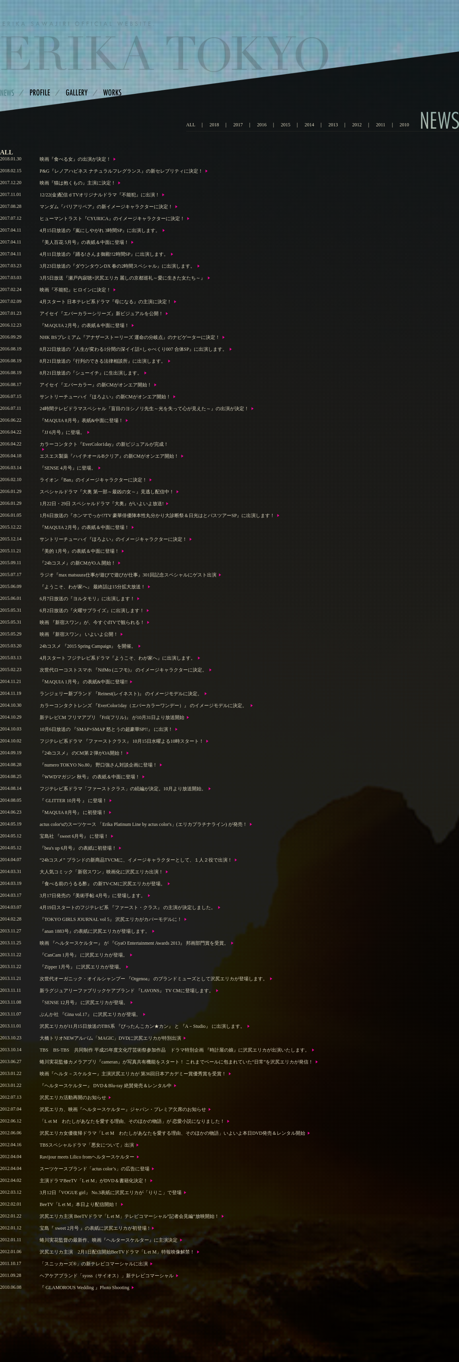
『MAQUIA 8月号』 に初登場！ (73, 812)
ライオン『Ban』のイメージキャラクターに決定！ (93, 480)
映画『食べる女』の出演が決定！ (75, 159)
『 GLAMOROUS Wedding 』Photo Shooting (84, 1287)
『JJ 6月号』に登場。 (62, 432)
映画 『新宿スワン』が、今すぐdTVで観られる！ (92, 622)
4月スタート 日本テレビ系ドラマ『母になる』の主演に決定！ (106, 301)
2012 (356, 124)
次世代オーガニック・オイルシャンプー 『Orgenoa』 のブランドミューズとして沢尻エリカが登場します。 (154, 979)
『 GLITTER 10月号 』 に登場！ (73, 800)
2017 (238, 124)
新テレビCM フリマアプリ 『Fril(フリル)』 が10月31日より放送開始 (112, 717)
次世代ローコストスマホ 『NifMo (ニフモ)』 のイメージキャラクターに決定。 (123, 670)
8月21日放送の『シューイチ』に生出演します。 (91, 373)
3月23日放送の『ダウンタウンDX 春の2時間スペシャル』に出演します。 (117, 266)
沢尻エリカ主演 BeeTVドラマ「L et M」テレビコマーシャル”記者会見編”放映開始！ (129, 1216)
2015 (285, 124)
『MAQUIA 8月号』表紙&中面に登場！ (81, 420)
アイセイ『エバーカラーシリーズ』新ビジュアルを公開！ (101, 313)
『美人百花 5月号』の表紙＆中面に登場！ (84, 242)
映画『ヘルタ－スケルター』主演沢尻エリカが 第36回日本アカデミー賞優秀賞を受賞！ (133, 1074)
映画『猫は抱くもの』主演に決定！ (78, 183)
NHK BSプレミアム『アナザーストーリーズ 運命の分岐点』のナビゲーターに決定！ (130, 337)
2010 (404, 124)
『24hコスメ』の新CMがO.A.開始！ (78, 563)
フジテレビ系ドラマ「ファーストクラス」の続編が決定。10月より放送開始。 (123, 788)
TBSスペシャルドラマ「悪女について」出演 (87, 1145)
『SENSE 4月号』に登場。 (68, 468)
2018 (214, 124)
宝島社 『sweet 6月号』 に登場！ (74, 836)
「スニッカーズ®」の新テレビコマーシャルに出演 (94, 1264)
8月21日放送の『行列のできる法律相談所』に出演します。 (103, 361)
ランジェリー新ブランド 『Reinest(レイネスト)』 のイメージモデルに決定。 (121, 693)
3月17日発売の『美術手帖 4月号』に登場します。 (92, 895)
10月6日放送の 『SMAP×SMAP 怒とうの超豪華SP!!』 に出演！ (106, 729)
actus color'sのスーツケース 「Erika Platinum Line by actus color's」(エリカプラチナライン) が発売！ (143, 824)
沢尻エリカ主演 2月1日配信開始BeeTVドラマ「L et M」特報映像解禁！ (117, 1252)
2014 (309, 124)
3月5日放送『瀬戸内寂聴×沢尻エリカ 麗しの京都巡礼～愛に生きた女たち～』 (122, 278)
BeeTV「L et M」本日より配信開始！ (79, 1204)
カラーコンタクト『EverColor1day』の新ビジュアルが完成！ (104, 444)
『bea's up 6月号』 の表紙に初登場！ (78, 848)
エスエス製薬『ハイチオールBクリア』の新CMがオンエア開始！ (109, 456)
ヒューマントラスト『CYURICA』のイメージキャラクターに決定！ (112, 218)
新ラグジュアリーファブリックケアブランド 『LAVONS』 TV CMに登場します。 (127, 990)
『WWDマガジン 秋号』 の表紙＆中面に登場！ (90, 777)
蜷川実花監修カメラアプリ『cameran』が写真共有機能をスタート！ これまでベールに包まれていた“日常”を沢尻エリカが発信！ (176, 1062)
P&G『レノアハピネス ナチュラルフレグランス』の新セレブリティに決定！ (121, 171)
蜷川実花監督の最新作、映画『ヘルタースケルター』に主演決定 (109, 1240)
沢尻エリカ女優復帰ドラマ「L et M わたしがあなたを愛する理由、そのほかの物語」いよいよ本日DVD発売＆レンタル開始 (172, 1133)
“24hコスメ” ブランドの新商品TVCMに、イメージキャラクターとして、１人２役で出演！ (136, 860)
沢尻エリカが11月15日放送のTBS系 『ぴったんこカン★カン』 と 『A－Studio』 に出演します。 (142, 1026)
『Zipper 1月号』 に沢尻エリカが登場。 (82, 967)
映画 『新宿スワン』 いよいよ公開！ (79, 634)
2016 (261, 124)
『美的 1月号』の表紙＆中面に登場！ (79, 551)
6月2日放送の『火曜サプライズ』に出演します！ (92, 610)
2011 (380, 124)
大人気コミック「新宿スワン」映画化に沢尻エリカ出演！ (101, 872)
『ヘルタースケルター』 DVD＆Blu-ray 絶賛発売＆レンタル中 (106, 1085)
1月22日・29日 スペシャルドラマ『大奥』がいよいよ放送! (102, 503)
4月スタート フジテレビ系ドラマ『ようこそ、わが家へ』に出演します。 (117, 658)
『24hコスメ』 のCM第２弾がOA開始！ (82, 753)
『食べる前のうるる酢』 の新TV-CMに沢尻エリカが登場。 (102, 883)
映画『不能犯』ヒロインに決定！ (75, 290)
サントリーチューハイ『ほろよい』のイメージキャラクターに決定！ (113, 539)
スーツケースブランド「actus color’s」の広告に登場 (94, 1169)
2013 (333, 124)
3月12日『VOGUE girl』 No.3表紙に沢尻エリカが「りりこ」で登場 (111, 1192)
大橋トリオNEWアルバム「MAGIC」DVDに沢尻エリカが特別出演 (110, 1038)
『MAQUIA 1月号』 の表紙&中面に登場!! (84, 682)
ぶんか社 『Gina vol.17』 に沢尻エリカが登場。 (90, 1014)
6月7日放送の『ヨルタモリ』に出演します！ (87, 598)
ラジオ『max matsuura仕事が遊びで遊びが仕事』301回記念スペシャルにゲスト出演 (128, 575)
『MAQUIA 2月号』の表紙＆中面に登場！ (84, 325)
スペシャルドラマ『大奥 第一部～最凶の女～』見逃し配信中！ (107, 492)
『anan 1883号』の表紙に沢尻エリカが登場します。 (95, 931)
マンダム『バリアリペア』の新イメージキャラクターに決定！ (106, 206)
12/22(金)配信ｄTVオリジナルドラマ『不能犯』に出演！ (100, 195)
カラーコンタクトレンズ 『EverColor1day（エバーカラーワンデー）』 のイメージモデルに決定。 (144, 705)
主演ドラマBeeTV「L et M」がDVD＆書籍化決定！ (94, 1180)
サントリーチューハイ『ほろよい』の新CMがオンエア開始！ (105, 396)
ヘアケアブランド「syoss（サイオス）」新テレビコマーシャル (107, 1275)
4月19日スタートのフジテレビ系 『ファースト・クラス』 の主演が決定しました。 (128, 907)
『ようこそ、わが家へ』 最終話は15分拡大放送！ (92, 587)
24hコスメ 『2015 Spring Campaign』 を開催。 (88, 646)
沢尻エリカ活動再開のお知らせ (73, 1097)
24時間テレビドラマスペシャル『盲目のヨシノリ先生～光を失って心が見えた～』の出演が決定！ (144, 408)
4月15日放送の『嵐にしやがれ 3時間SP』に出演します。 (100, 230)
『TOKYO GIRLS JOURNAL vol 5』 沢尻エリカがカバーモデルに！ (111, 919)
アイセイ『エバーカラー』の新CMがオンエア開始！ (96, 385)
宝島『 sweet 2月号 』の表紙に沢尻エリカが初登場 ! (94, 1228)
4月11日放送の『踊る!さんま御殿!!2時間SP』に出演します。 (104, 254)
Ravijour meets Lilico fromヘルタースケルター (87, 1157)
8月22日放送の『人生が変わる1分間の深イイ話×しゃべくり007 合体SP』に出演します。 (133, 349)
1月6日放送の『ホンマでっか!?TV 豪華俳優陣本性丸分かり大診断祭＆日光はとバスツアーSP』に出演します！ (157, 515)
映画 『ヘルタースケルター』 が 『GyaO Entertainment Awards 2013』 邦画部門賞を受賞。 (134, 943)
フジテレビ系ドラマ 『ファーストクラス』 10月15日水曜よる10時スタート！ (122, 741)
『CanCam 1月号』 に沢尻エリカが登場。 (84, 955)
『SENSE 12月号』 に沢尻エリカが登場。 (84, 1002)
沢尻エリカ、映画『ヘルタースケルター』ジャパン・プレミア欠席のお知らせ (123, 1109)
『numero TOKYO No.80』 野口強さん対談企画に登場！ (98, 765)
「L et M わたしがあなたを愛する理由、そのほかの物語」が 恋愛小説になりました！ (132, 1121)
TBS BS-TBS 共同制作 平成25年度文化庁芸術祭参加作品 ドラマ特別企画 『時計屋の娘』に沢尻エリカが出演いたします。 (175, 1050)
